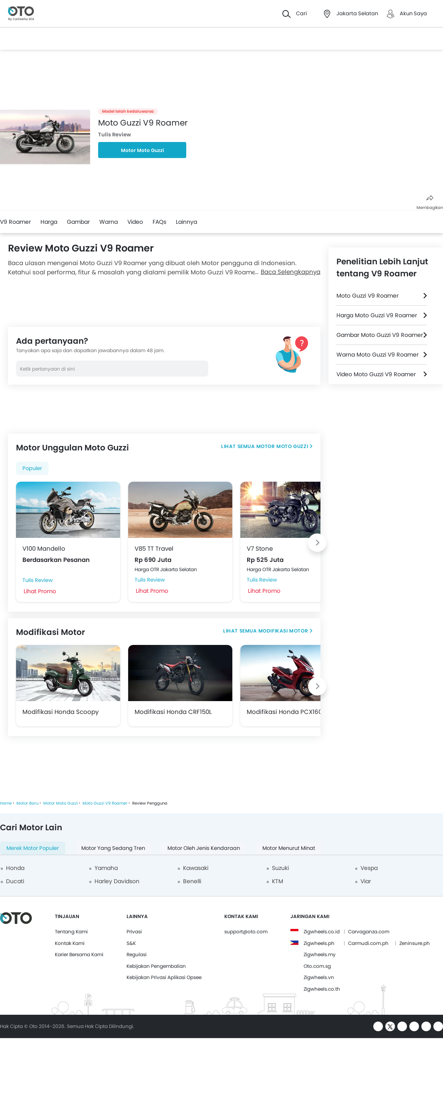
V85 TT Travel (154, 548)
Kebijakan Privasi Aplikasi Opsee (164, 977)
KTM (277, 881)
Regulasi (137, 954)
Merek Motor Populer (32, 848)
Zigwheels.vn (319, 977)
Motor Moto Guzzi (142, 150)
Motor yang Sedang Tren (113, 848)
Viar (365, 881)
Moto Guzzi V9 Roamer (367, 296)
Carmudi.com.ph (368, 943)
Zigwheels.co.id (322, 931)
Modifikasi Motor (283, 630)
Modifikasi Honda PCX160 (284, 712)
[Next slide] (317, 542)
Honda (15, 868)
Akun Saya (413, 13)
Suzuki (280, 868)
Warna (108, 222)
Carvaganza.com (368, 931)
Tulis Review (114, 134)
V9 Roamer (15, 222)
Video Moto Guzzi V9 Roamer (376, 374)
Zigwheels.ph (319, 943)
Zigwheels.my (320, 954)
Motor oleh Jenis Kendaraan (203, 848)
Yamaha (106, 868)
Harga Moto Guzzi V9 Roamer (376, 315)
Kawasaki (195, 868)
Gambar (78, 222)
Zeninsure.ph (414, 943)
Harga (48, 222)
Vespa (369, 868)
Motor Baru (27, 803)
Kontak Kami (70, 943)
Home (6, 803)
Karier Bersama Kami (79, 954)
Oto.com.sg (317, 966)
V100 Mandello (43, 548)
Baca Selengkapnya (290, 272)
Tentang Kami (71, 931)
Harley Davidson (117, 881)
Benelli (192, 881)
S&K (131, 943)
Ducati (15, 881)
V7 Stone (260, 548)
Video (135, 222)
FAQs (159, 222)
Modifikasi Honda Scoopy (60, 712)
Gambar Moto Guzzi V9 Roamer (379, 335)
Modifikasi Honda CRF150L (173, 712)
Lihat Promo (40, 591)
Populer (32, 468)
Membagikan (430, 203)
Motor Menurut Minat (288, 848)
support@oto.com (246, 931)
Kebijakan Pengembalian (156, 966)
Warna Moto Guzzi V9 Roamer (377, 355)
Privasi (134, 931)
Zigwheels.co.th (322, 988)
